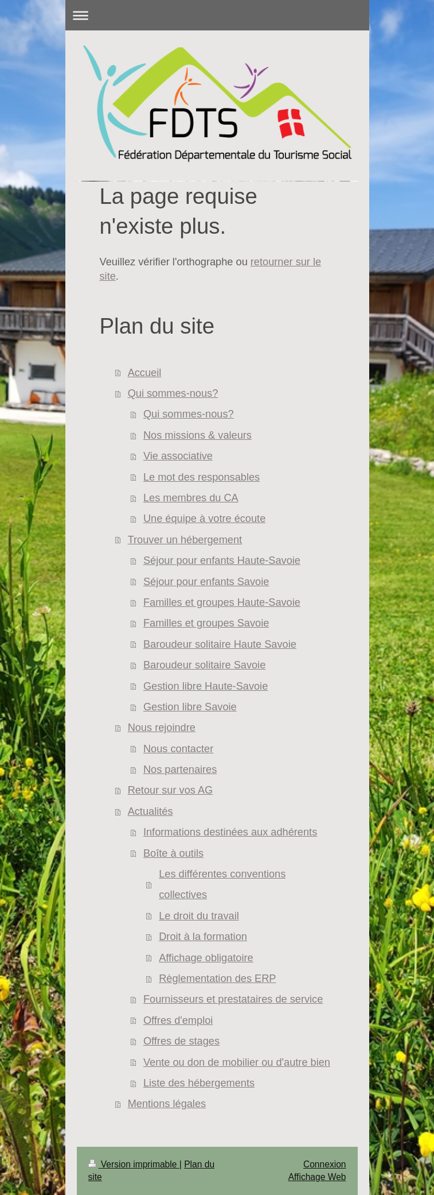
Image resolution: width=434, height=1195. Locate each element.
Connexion (324, 1164)
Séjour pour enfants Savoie (206, 581)
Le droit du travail (199, 916)
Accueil (145, 372)
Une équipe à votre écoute (204, 518)
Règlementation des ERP (217, 978)
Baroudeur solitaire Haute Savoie (219, 644)
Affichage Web (317, 1177)
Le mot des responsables (201, 477)
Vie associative (178, 456)
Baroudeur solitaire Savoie (204, 665)
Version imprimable (133, 1164)
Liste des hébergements (199, 1083)
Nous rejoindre (162, 727)
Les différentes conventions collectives (222, 884)
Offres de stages (181, 1041)
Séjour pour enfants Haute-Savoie (221, 560)
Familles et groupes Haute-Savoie (221, 602)
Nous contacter (178, 749)
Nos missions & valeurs (197, 435)
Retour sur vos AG (170, 790)
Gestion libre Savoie (190, 707)
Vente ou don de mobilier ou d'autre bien (236, 1062)
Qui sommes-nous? (173, 393)
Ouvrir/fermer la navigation (217, 15)
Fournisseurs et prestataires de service (233, 999)
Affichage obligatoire (206, 958)
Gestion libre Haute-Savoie (205, 686)
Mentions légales (167, 1103)
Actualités (150, 811)
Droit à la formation (203, 936)
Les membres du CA (190, 498)
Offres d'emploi (178, 1020)
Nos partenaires (180, 769)
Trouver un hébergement (185, 540)
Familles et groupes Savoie (206, 623)
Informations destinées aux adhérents (230, 832)
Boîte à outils (173, 853)
